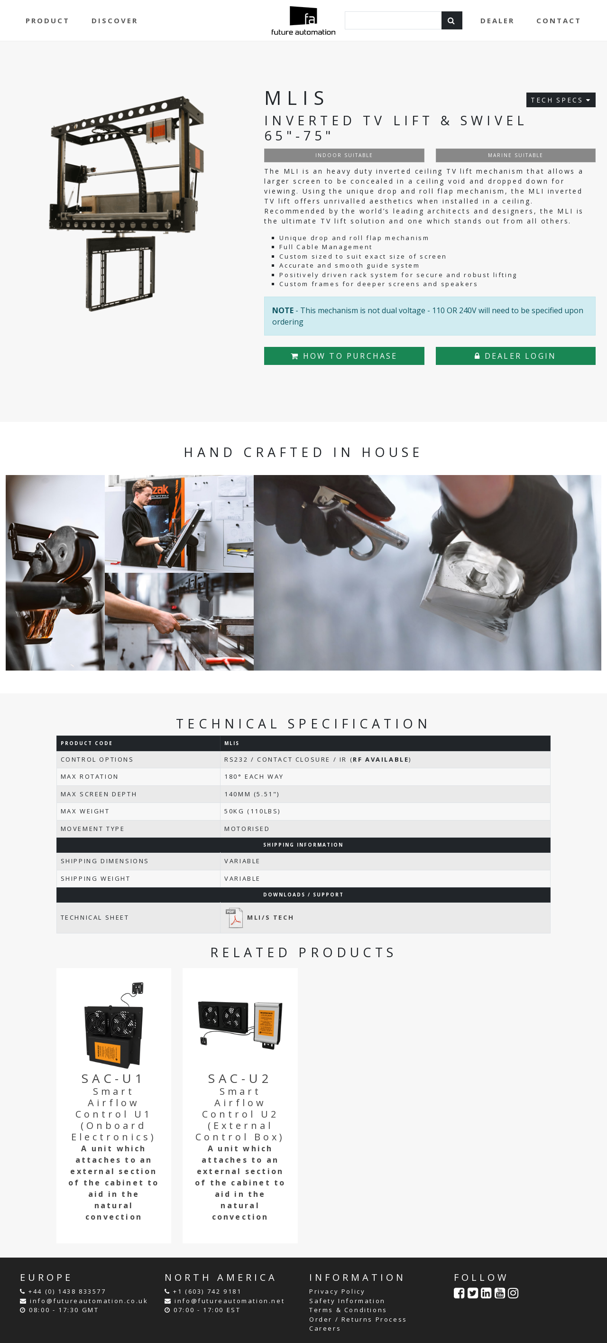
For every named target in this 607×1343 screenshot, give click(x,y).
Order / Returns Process (358, 1319)
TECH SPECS (561, 99)
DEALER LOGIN (515, 356)
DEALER (497, 20)
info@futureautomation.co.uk (89, 1300)
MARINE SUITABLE (515, 155)
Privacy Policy (337, 1291)
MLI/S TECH (259, 917)
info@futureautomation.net (230, 1300)
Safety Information (347, 1300)
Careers (325, 1328)
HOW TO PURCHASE (344, 356)
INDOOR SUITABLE (344, 155)
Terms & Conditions (348, 1310)
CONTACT (558, 20)
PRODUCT (48, 20)
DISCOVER (115, 20)
